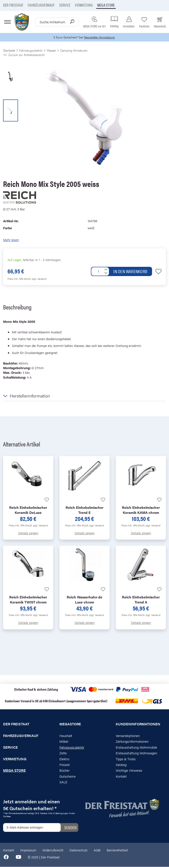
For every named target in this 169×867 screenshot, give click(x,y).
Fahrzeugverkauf (41, 5)
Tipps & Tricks (126, 759)
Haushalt (65, 736)
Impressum (28, 850)
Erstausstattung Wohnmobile (136, 747)
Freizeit (64, 765)
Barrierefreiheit (117, 850)
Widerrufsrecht (52, 850)
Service (65, 5)
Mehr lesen (11, 240)
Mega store (106, 5)
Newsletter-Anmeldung (100, 37)
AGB (97, 850)
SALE (63, 782)
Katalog (121, 765)
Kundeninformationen (138, 724)
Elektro (64, 759)
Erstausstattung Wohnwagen (136, 753)
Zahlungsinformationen (132, 741)
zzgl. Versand (39, 279)
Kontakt (121, 776)
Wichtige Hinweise (129, 770)
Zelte (63, 753)
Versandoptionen (128, 736)
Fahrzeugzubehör (71, 747)
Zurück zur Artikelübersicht (23, 55)
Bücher (64, 770)
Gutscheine (67, 776)
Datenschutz (79, 850)
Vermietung (84, 5)
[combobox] (57, 22)
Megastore (70, 724)
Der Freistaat (13, 5)
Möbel (63, 741)
